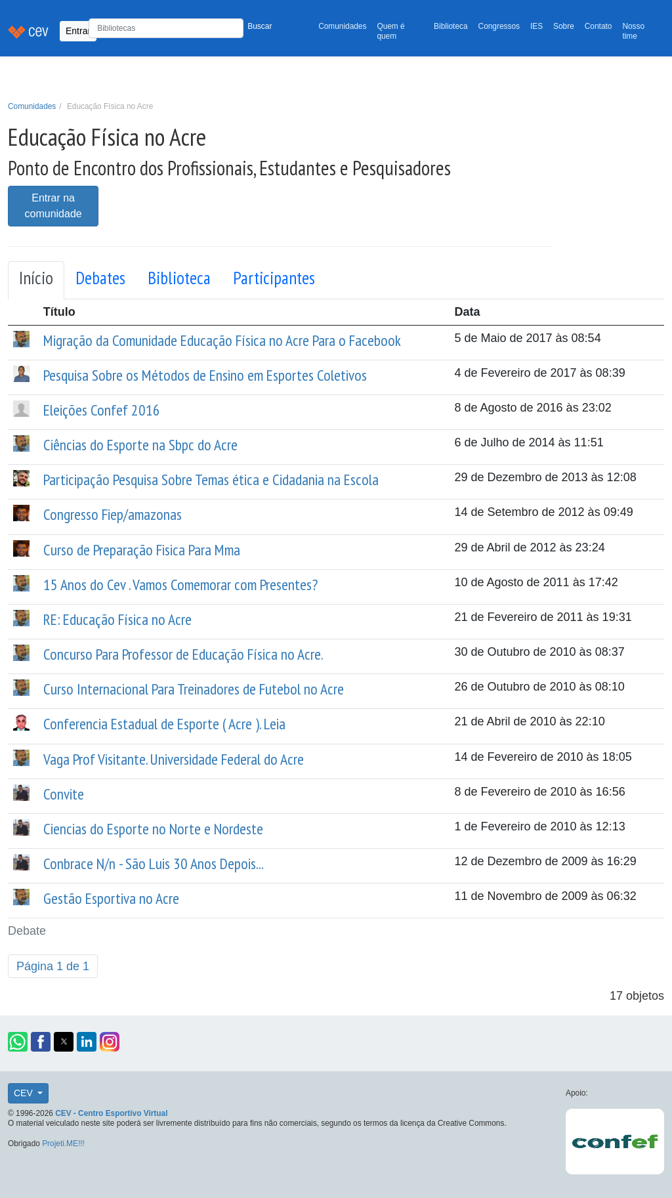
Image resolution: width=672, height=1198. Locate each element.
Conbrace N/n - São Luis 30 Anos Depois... (153, 863)
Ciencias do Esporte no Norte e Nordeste (153, 828)
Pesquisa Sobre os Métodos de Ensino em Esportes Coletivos (205, 375)
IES (536, 26)
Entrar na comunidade (53, 205)
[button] (18, 1042)
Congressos (499, 26)
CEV (24, 1093)
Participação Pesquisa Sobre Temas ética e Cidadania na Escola (211, 479)
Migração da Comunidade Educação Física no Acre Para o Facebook (222, 340)
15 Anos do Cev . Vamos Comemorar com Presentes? (180, 584)
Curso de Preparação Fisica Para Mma (141, 549)
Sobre (563, 26)
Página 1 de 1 (52, 966)
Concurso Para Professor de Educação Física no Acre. (183, 654)
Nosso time (633, 31)
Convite (63, 793)
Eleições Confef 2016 (101, 409)
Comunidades (342, 26)
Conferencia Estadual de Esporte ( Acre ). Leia (164, 723)
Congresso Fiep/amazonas (112, 514)
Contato (598, 26)
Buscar (259, 26)
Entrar (78, 31)
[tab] (36, 280)
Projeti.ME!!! (63, 1143)
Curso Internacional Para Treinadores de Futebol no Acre (193, 688)
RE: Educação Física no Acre (117, 619)
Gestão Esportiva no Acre (111, 898)
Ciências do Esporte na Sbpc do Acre (140, 444)
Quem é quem (390, 31)
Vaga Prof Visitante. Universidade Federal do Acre (173, 759)
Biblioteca (451, 26)
